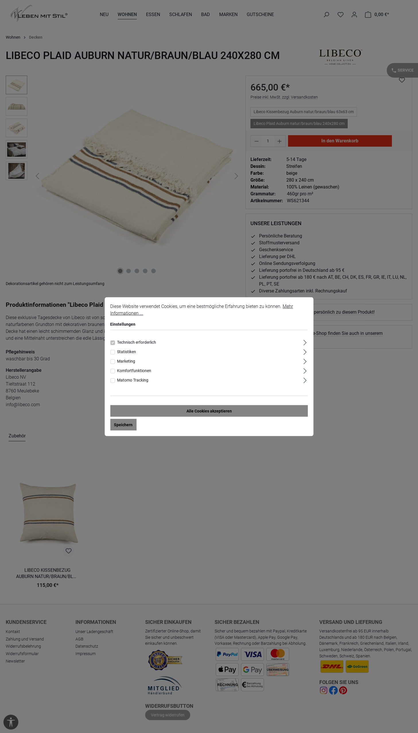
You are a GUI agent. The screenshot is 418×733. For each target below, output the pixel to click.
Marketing (126, 361)
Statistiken (126, 351)
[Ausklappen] (305, 341)
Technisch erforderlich (136, 342)
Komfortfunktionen (134, 370)
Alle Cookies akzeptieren (209, 410)
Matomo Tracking (132, 380)
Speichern (123, 424)
